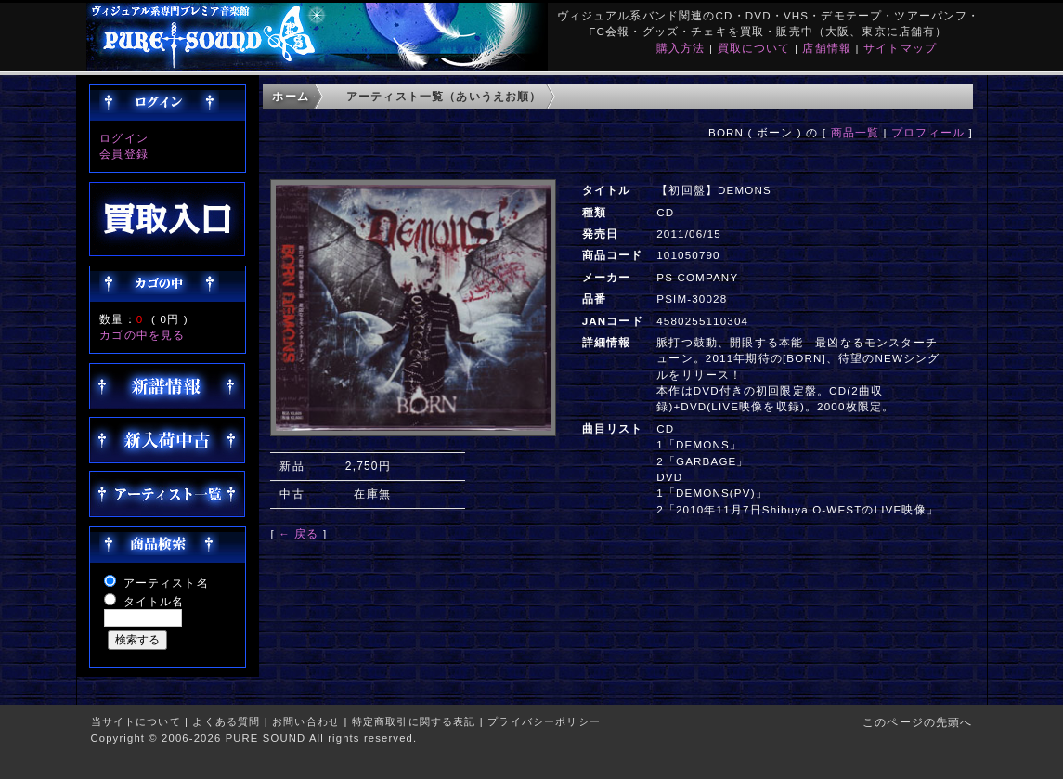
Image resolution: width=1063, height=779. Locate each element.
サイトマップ (900, 48)
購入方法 (681, 48)
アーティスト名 (166, 583)
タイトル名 (154, 601)
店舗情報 (826, 48)
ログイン (124, 138)
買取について (754, 48)
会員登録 (124, 154)
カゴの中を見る (142, 335)
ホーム (290, 96)
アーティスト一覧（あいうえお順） (444, 96)
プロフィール (928, 132)
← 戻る (298, 533)
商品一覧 (855, 132)
